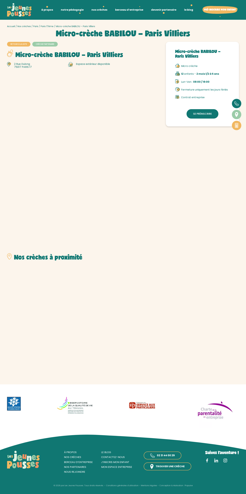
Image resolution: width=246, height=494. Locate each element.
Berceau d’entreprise (78, 462)
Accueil (11, 26)
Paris (35, 26)
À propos (70, 452)
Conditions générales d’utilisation (122, 485)
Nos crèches (24, 26)
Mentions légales (149, 485)
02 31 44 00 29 (162, 455)
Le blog (106, 452)
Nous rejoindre (74, 471)
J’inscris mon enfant (115, 462)
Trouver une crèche (167, 466)
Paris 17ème (47, 26)
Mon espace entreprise (116, 466)
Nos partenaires (75, 466)
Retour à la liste (19, 44)
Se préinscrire (202, 114)
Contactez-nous (113, 457)
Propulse (189, 485)
